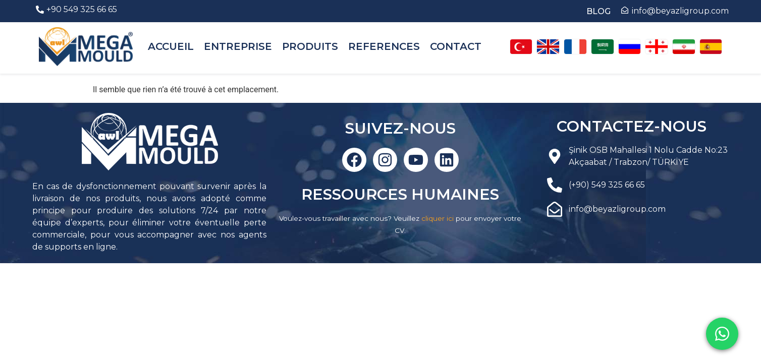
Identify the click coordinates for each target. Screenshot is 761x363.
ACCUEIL (171, 46)
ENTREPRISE (238, 46)
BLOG (598, 11)
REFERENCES (384, 46)
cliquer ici (437, 218)
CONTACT (455, 46)
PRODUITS (310, 46)
